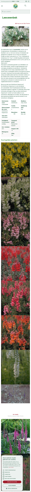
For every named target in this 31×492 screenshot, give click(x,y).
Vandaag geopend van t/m (10, 1)
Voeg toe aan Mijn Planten (23, 23)
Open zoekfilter (6, 11)
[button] (12, 488)
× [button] (21, 456)
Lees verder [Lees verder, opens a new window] (11, 467)
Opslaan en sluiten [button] (12, 481)
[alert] (12, 473)
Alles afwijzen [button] (12, 485)
